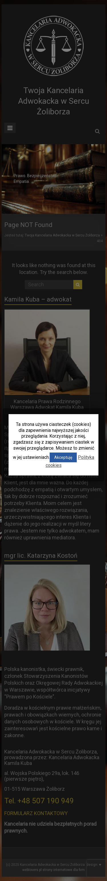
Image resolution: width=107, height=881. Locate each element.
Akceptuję (63, 457)
